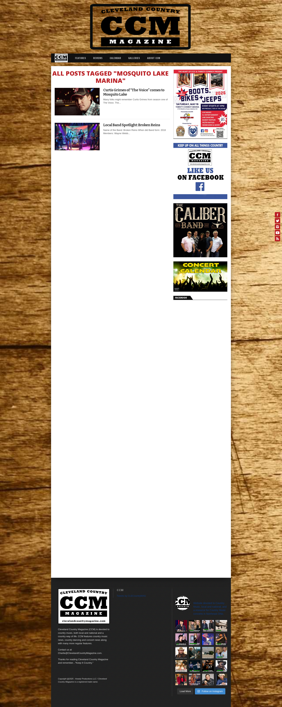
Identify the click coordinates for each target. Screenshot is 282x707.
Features (80, 58)
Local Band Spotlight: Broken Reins (131, 125)
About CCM (153, 58)
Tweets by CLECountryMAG (131, 595)
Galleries (134, 58)
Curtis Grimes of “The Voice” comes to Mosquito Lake (133, 92)
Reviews (98, 58)
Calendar (115, 58)
